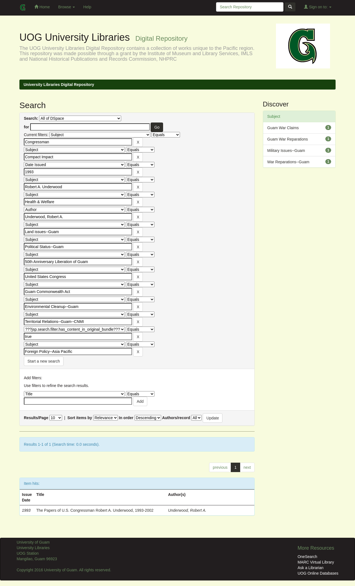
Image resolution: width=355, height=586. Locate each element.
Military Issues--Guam (286, 150)
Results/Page (36, 418)
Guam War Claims (283, 128)
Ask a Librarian (310, 567)
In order (126, 418)
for (26, 127)
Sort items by (79, 418)
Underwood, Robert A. (187, 510)
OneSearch (307, 556)
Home (42, 6)
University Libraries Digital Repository (59, 84)
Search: (31, 118)
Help (87, 7)
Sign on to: (317, 6)
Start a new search (43, 361)
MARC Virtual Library (316, 562)
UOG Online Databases (318, 573)
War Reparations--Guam (288, 162)
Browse (66, 7)
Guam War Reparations (287, 139)
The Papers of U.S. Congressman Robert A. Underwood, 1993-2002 (95, 510)
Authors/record (176, 418)
